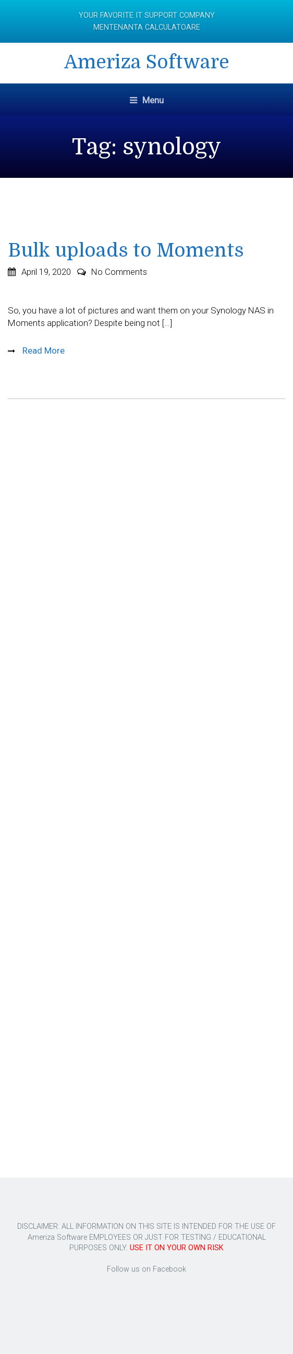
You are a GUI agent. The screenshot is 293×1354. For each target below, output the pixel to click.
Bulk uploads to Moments (126, 250)
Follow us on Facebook (146, 1269)
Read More (42, 350)
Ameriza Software (146, 62)
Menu (147, 100)
